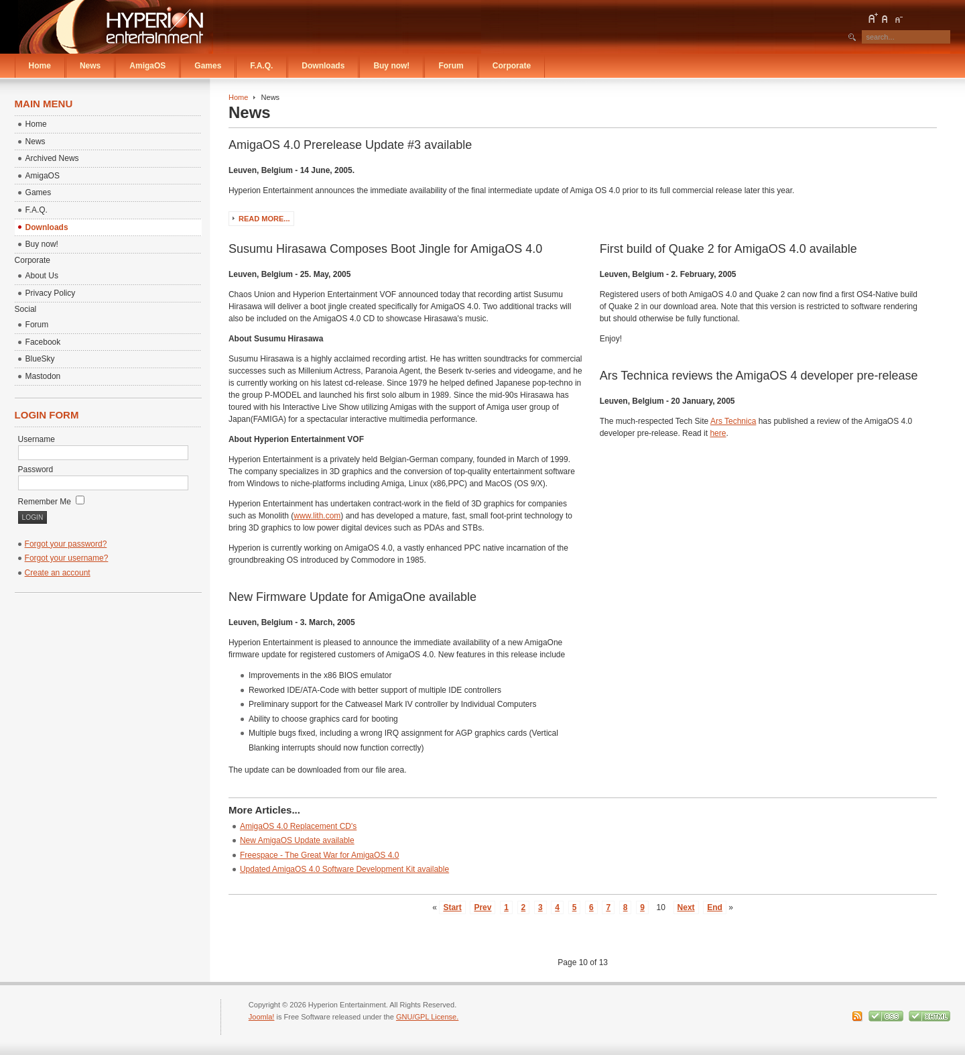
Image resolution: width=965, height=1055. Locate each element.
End (714, 907)
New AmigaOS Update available (297, 840)
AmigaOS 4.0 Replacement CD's (298, 826)
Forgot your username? (67, 558)
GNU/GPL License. (427, 1017)
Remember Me (51, 501)
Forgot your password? (66, 544)
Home (238, 97)
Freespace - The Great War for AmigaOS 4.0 (319, 855)
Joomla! (262, 1017)
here (718, 433)
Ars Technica (733, 421)
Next (686, 907)
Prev (482, 907)
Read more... (264, 219)
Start (452, 907)
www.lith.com (317, 515)
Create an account (57, 572)
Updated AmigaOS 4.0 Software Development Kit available (344, 869)
